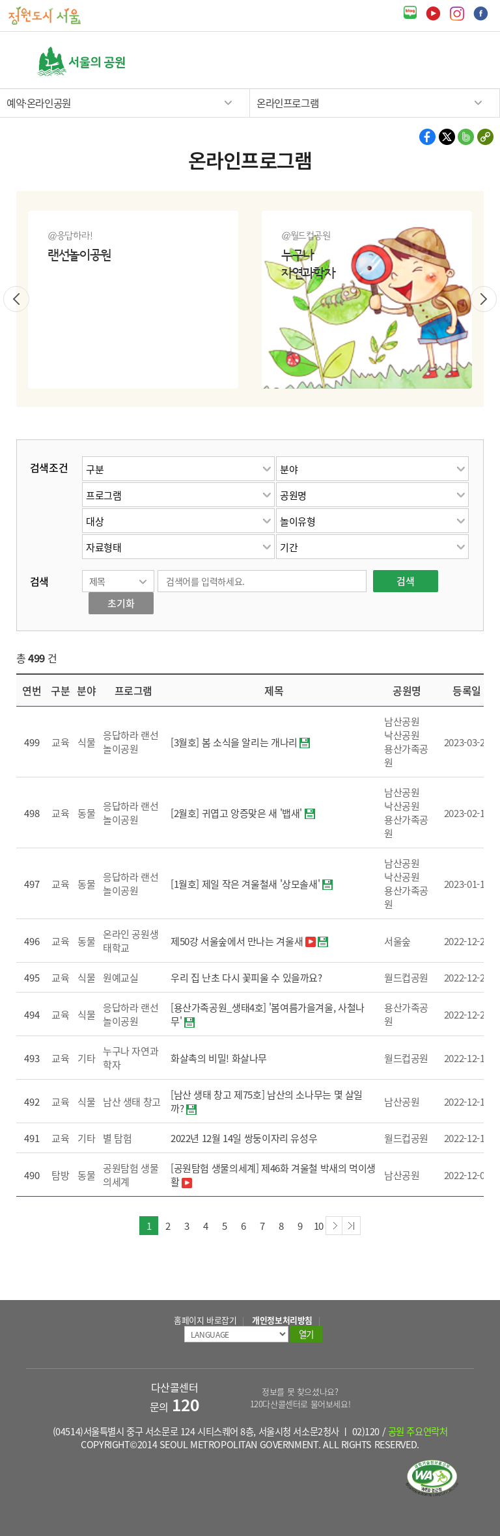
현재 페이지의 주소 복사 (484, 137)
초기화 (120, 603)
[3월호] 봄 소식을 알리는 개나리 (234, 742)
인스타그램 (456, 14)
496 (31, 941)
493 (31, 1058)
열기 (457, 61)
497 (31, 884)
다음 (484, 299)
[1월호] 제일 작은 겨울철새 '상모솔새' (245, 884)
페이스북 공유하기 (428, 137)
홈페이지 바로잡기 (205, 1320)
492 (31, 1101)
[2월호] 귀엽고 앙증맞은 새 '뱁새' (236, 813)
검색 (432, 61)
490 (31, 1175)
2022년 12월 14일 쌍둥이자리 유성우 (244, 1138)
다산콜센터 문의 (175, 1397)
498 (31, 813)
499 (31, 742)
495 (31, 977)
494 (31, 1014)
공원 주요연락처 (418, 1431)
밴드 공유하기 (466, 137)
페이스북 (480, 14)
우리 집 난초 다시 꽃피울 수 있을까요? (246, 977)
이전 (16, 299)
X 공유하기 (447, 137)
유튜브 (433, 14)
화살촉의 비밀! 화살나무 (219, 1058)
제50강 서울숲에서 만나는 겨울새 (237, 941)
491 (31, 1138)
